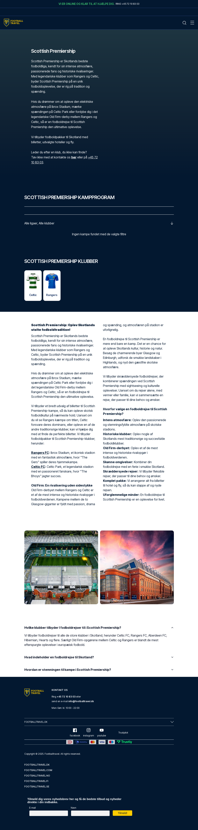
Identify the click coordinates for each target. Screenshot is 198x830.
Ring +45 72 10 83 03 (127, 3)
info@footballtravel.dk (81, 701)
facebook (75, 732)
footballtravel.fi (36, 781)
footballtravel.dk (37, 764)
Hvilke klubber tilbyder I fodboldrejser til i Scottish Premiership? (99, 628)
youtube (101, 732)
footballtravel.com (38, 770)
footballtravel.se (36, 786)
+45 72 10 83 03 (66, 696)
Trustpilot (123, 732)
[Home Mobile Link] (13, 22)
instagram (88, 732)
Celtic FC (38, 467)
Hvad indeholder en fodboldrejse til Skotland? (99, 657)
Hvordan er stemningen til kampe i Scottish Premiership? (99, 670)
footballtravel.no (37, 775)
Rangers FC (40, 453)
